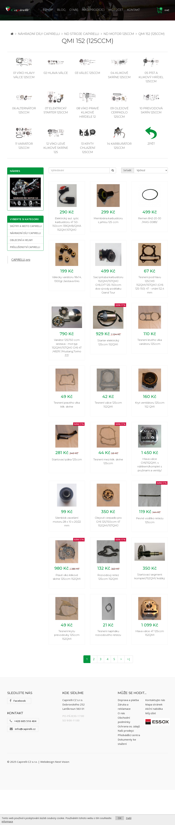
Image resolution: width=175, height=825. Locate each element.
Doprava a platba (128, 735)
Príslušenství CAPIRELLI (25, 247)
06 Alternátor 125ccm (24, 102)
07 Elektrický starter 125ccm (56, 102)
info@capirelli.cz (23, 764)
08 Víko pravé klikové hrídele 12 (87, 104)
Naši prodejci (93, 9)
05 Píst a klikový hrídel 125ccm (151, 69)
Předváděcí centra (129, 770)
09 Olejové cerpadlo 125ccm (119, 104)
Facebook (18, 736)
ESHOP (48, 9)
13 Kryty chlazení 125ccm (87, 140)
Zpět (151, 136)
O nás (73, 9)
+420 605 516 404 (23, 756)
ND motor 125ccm (119, 34)
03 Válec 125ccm (87, 65)
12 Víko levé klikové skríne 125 (55, 140)
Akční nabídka (154, 744)
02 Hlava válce (56, 65)
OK (119, 818)
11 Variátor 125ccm (24, 138)
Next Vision (62, 797)
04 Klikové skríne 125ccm (119, 67)
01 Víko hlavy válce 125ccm (24, 67)
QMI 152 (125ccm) (151, 34)
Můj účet (116, 9)
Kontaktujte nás (155, 735)
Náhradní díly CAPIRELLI (39, 34)
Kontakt (133, 9)
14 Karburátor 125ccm (119, 138)
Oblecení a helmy (21, 240)
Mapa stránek (154, 739)
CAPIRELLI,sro (20, 260)
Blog (61, 9)
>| (128, 694)
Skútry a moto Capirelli (26, 226)
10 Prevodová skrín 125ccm (151, 102)
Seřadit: (127, 170)
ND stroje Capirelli (81, 34)
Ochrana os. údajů (129, 761)
